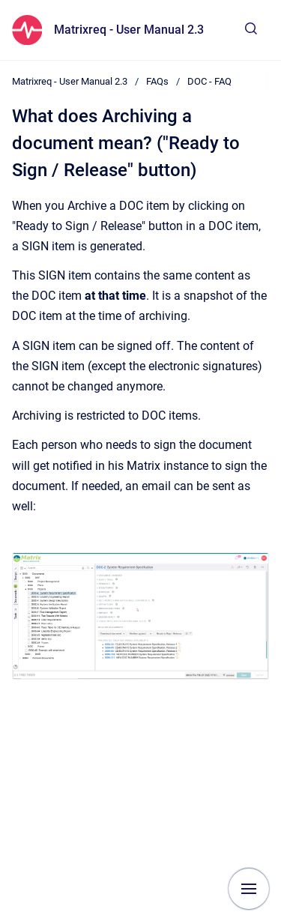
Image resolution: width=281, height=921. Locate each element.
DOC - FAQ (209, 81)
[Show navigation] (249, 889)
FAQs (157, 81)
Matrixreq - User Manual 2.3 (129, 29)
